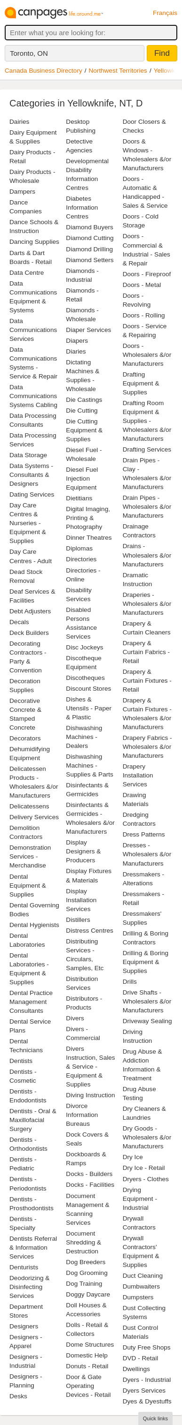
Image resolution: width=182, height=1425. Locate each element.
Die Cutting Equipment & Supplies (84, 430)
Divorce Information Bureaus (82, 1114)
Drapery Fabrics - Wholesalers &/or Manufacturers (147, 746)
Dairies (19, 121)
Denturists (23, 1267)
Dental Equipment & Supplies (27, 885)
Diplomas (79, 548)
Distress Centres (89, 930)
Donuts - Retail (87, 1366)
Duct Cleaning (143, 1275)
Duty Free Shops (147, 1347)
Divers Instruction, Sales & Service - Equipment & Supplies (90, 1066)
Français (165, 12)
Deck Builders (29, 632)
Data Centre (26, 272)
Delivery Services (34, 817)
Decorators (24, 738)
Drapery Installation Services (138, 775)
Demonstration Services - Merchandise (30, 856)
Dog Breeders (85, 1262)
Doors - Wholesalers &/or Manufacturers (147, 354)
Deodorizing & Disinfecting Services (29, 1286)
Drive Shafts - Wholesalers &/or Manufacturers (147, 1001)
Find (162, 53)
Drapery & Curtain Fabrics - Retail (146, 652)
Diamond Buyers (89, 227)
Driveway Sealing (147, 1021)
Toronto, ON (29, 53)
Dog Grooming (86, 1272)
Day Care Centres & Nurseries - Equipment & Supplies (27, 523)
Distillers (78, 919)
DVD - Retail (140, 1358)
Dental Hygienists (34, 924)
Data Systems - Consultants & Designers (31, 474)
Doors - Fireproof (147, 274)
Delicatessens (29, 806)
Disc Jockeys (84, 647)
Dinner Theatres (88, 537)
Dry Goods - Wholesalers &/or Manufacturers (147, 1137)
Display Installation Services (81, 900)
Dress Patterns (144, 834)
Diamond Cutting (89, 237)
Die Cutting (81, 410)
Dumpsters (138, 1297)
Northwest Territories (118, 70)
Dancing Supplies (34, 241)
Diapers (77, 340)
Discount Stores (88, 688)
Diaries (76, 351)
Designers (23, 1326)
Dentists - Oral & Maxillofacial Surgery (32, 1120)
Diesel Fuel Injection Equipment (82, 478)
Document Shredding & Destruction (83, 1242)
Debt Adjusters (30, 611)
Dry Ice (133, 1157)
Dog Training (84, 1283)
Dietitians (79, 498)
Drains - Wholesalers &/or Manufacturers (147, 555)
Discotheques (85, 677)
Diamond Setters (89, 260)
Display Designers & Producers (83, 851)
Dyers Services (144, 1390)
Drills (130, 981)
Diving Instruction (90, 1095)
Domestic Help (86, 1355)
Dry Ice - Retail (144, 1167)
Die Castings (84, 399)
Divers (75, 1018)
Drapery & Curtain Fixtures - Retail (147, 680)
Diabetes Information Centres (82, 207)
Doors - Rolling (144, 315)
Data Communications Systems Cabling (33, 396)
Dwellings (136, 1368)
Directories (81, 559)
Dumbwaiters (141, 1286)
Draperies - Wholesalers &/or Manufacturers (147, 603)
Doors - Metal (142, 284)
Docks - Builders (89, 1173)
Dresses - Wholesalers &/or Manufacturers (147, 854)
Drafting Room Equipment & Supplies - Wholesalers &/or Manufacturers (147, 421)
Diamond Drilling (89, 249)
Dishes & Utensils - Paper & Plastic (88, 708)
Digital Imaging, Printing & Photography (88, 517)
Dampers (22, 191)
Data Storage (28, 455)
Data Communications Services (33, 329)
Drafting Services (147, 449)
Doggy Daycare (88, 1294)
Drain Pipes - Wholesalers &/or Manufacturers (147, 506)
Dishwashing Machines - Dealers (84, 736)
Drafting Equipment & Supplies (141, 383)
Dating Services (31, 494)
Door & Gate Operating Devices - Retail (88, 1385)
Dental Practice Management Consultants (31, 1001)
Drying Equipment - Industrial (140, 1198)
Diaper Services (88, 329)
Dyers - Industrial (147, 1379)
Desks (18, 1396)
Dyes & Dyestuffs (147, 1401)
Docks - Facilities (90, 1184)
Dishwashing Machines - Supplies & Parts (89, 765)
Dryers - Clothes (146, 1179)
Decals (19, 622)
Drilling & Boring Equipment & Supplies (145, 962)
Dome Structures (90, 1344)
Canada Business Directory (43, 70)
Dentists (20, 1060)
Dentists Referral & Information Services (33, 1247)
